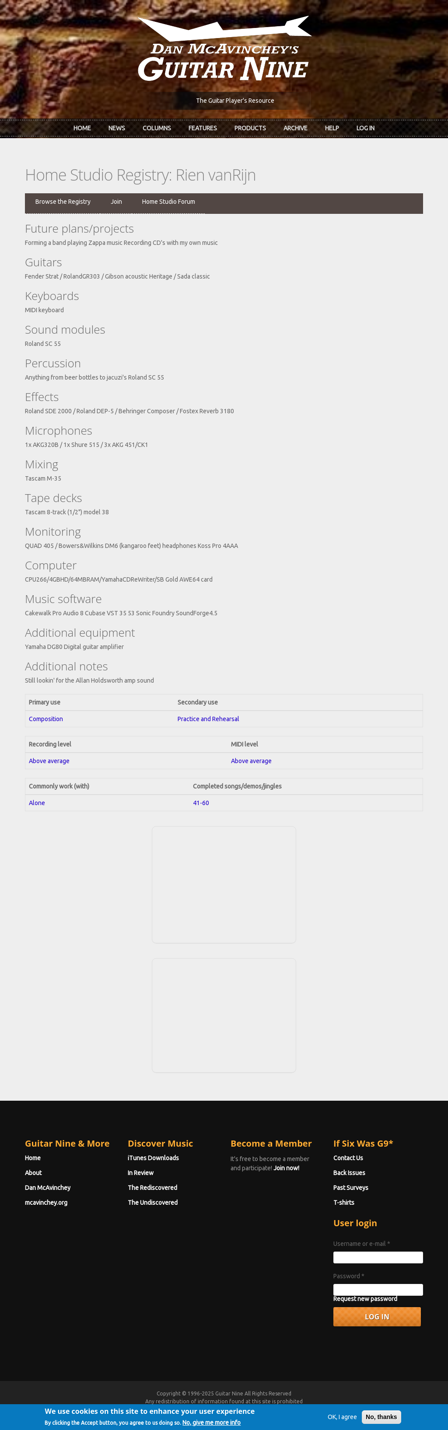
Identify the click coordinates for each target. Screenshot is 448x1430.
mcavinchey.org (46, 1202)
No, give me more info (211, 1423)
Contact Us (348, 1157)
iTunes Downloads (153, 1157)
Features (203, 128)
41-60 (201, 802)
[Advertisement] (224, 883)
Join (116, 201)
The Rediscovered (152, 1187)
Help (332, 128)
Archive (296, 128)
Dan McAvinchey (47, 1187)
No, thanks (381, 1418)
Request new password (365, 1298)
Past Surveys (350, 1187)
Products (250, 128)
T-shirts (343, 1202)
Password (348, 1276)
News (116, 128)
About (33, 1172)
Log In (365, 128)
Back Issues (349, 1172)
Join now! (286, 1168)
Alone (37, 802)
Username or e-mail (361, 1243)
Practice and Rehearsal (208, 718)
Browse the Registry (63, 201)
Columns (157, 128)
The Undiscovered (153, 1202)
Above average (49, 760)
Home (82, 128)
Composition (46, 718)
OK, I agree (342, 1418)
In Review (141, 1172)
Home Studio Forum (168, 201)
